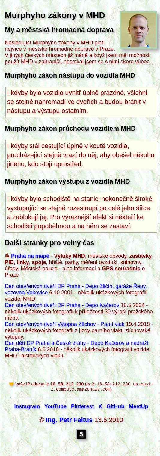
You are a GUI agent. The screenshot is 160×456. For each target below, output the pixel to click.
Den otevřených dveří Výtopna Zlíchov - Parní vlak (64, 324)
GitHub (115, 408)
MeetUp (138, 408)
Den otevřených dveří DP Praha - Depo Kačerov (62, 305)
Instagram (27, 408)
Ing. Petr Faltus (69, 421)
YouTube (55, 408)
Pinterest (82, 408)
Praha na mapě (30, 256)
